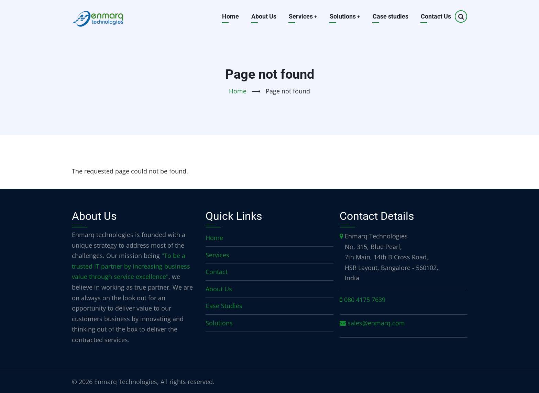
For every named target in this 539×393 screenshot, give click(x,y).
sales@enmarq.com (376, 323)
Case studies (390, 16)
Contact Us (436, 16)
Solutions (344, 16)
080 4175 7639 (364, 299)
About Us (263, 16)
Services (302, 16)
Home (229, 16)
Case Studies (224, 306)
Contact (217, 272)
